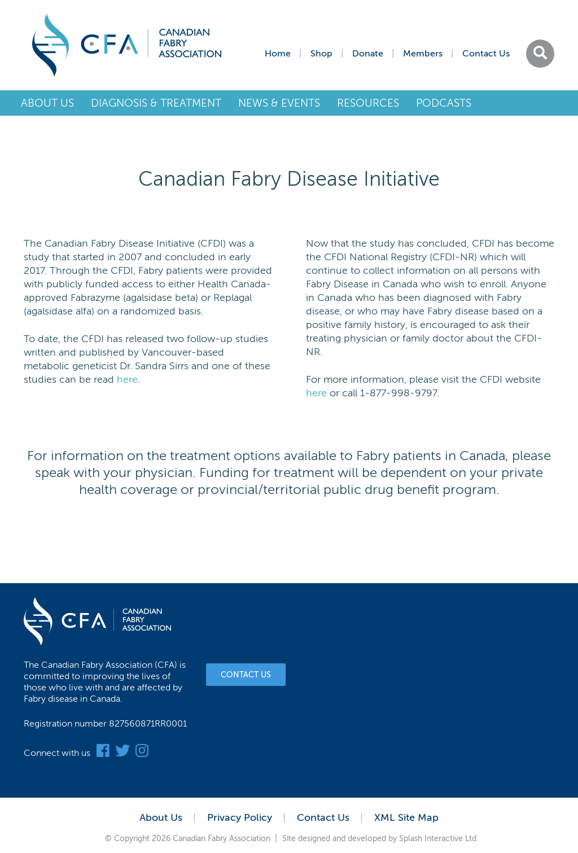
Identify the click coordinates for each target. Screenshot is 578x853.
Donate (367, 54)
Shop (321, 54)
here (127, 379)
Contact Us (486, 54)
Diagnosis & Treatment (156, 103)
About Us (47, 103)
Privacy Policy (239, 817)
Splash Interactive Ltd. (439, 838)
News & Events (279, 103)
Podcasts (443, 103)
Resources (368, 103)
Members (423, 54)
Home (278, 54)
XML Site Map (406, 817)
